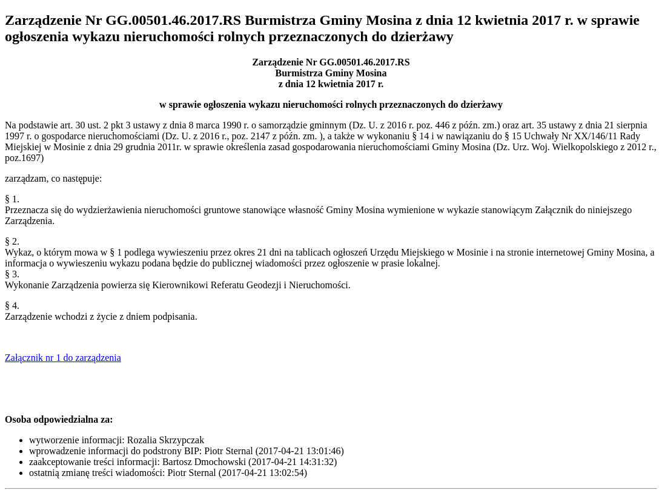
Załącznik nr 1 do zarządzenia (63, 357)
